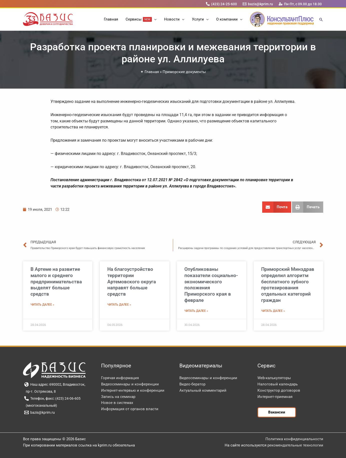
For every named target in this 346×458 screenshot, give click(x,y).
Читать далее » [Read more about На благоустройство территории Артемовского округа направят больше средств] (119, 304)
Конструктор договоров (278, 390)
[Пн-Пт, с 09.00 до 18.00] (300, 4)
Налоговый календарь (277, 384)
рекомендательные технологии (295, 445)
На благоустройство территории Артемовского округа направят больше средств (131, 281)
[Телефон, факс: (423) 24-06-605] (52, 398)
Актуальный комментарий (202, 390)
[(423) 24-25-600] (221, 4)
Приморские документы (184, 72)
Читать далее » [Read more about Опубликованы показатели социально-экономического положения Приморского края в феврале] (196, 311)
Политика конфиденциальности (294, 439)
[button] (154, 19)
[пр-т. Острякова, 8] (40, 391)
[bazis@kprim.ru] (257, 4)
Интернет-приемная (274, 396)
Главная (152, 72)
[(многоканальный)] (41, 405)
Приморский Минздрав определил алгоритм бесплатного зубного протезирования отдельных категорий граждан (287, 284)
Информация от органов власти (129, 409)
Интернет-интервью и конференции (132, 390)
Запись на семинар (118, 396)
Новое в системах (117, 402)
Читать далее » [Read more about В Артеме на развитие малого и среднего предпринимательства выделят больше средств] (42, 304)
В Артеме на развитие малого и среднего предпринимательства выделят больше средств (56, 281)
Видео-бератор (192, 384)
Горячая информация (120, 378)
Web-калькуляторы (274, 378)
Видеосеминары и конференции (130, 384)
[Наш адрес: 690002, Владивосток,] (55, 384)
